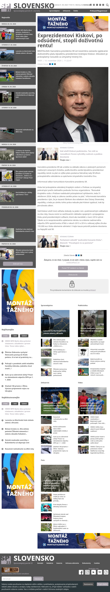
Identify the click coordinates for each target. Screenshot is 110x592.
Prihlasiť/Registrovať (98, 11)
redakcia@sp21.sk (73, 262)
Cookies (97, 563)
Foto (43, 460)
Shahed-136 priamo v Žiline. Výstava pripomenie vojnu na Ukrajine (17, 388)
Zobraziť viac (18, 264)
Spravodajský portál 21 (23, 563)
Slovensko (34, 5)
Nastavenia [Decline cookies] (88, 584)
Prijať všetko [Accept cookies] (102, 584)
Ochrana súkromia (72, 563)
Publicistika (83, 305)
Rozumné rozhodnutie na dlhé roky (19, 449)
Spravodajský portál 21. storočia (27, 11)
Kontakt (40, 563)
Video (80, 383)
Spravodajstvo (54, 11)
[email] (55, 64)
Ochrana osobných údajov (58, 589)
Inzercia (59, 563)
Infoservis (66, 11)
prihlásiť (92, 290)
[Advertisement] (18, 117)
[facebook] (50, 64)
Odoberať (38, 579)
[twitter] (52, 64)
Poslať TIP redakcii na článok (73, 268)
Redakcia (50, 563)
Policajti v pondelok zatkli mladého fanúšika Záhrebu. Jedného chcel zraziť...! (19, 366)
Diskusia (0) (72, 275)
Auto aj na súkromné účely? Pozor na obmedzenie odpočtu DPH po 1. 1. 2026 (19, 377)
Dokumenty (86, 563)
